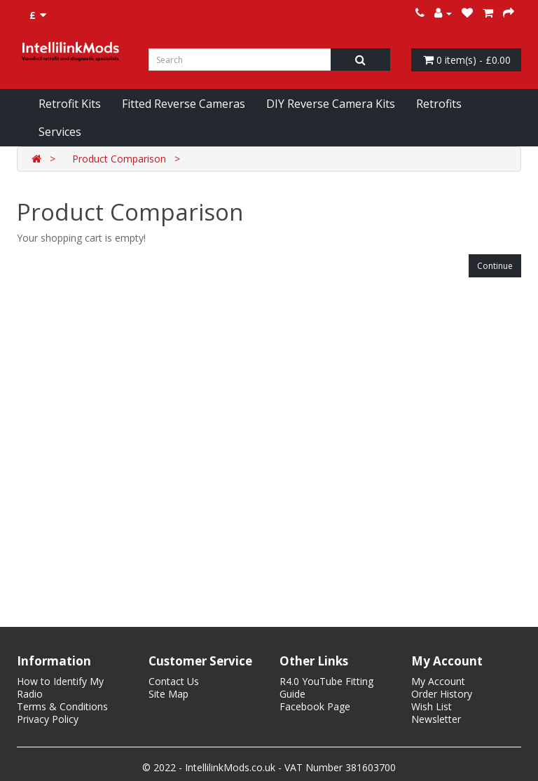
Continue (495, 266)
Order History (441, 693)
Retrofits (439, 103)
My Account (438, 681)
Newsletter (436, 719)
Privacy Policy (47, 719)
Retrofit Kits (70, 103)
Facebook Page (315, 706)
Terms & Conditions (62, 706)
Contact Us (174, 681)
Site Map (168, 693)
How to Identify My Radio (60, 687)
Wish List (431, 706)
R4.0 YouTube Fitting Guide (326, 687)
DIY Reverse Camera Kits (330, 103)
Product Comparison (119, 158)
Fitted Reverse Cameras (183, 103)
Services (60, 131)
